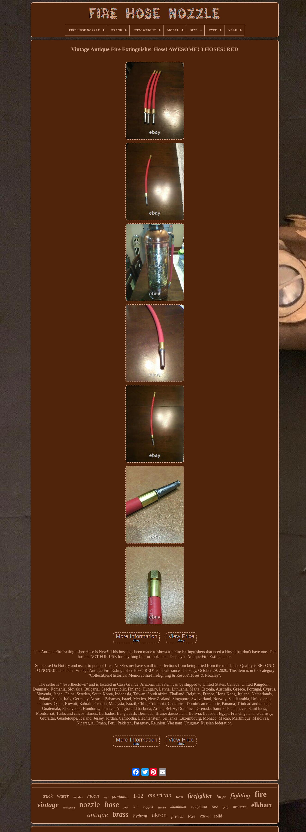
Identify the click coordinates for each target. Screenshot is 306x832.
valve (204, 815)
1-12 (138, 796)
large (221, 796)
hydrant (140, 816)
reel (106, 797)
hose (112, 804)
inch (135, 807)
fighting (240, 795)
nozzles (78, 797)
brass (120, 814)
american (159, 795)
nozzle (89, 804)
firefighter (200, 796)
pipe (126, 807)
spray (225, 807)
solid (218, 816)
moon (93, 796)
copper (148, 806)
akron (159, 814)
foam (179, 797)
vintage (48, 805)
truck (47, 796)
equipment (199, 806)
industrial (239, 807)
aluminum (178, 807)
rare (215, 807)
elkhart (261, 805)
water (63, 796)
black (191, 816)
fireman (177, 816)
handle (162, 807)
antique (97, 814)
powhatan (120, 796)
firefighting (69, 807)
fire (261, 794)
